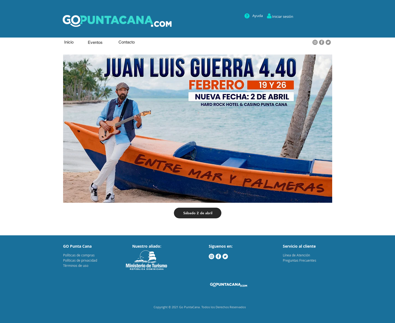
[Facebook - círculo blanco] (218, 256)
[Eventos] (95, 42)
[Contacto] (126, 42)
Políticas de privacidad (80, 260)
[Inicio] (69, 42)
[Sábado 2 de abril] (197, 213)
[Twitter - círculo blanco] (225, 256)
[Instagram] (315, 42)
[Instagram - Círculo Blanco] (211, 256)
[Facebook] (321, 42)
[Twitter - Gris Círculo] (328, 42)
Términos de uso (75, 265)
